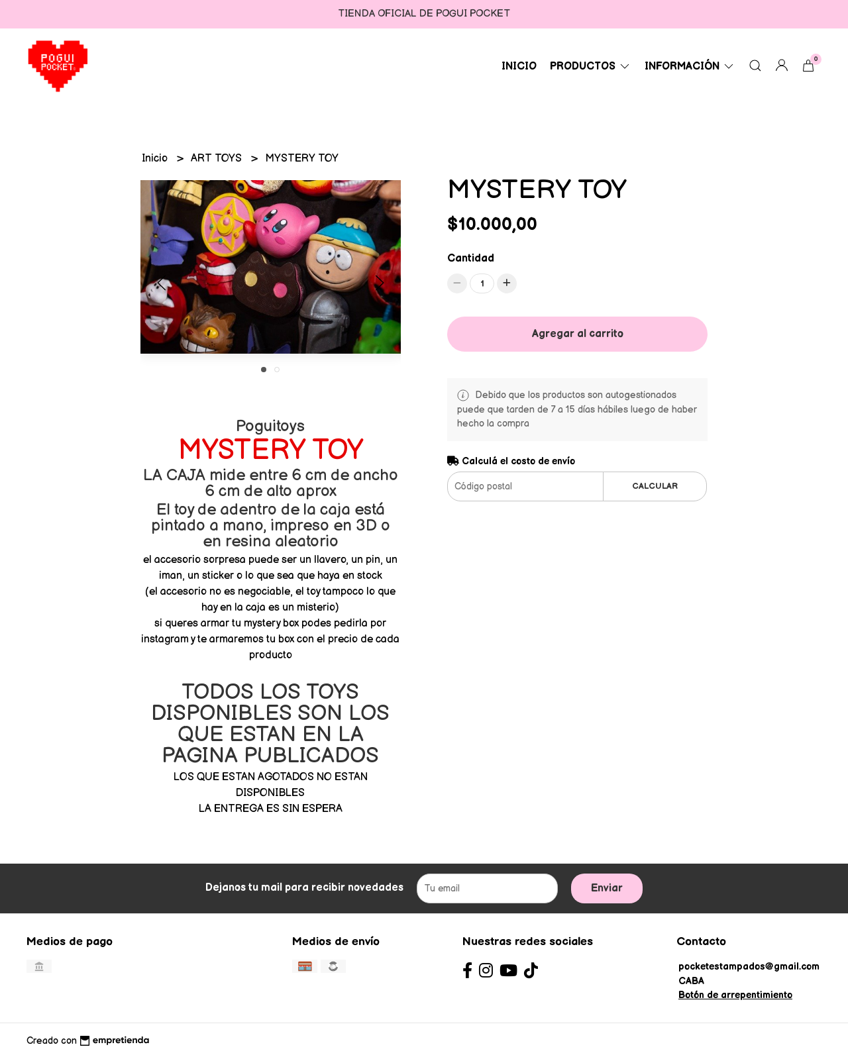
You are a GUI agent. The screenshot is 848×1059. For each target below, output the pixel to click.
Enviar (607, 888)
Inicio (519, 66)
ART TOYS (217, 158)
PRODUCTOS (590, 66)
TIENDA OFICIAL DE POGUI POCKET (424, 13)
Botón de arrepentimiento (735, 995)
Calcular (655, 486)
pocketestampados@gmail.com (749, 966)
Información (690, 66)
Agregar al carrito (577, 334)
